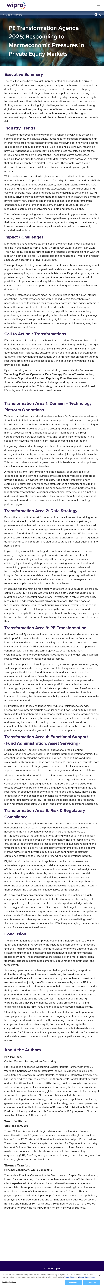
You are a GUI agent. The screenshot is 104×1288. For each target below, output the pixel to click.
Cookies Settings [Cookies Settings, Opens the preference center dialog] (9, 1282)
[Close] (100, 1275)
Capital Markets (14, 14)
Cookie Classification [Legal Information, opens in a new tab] (87, 1277)
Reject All (92, 1283)
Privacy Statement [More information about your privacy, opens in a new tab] (71, 1277)
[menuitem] (100, 15)
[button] (96, 15)
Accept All (73, 1283)
